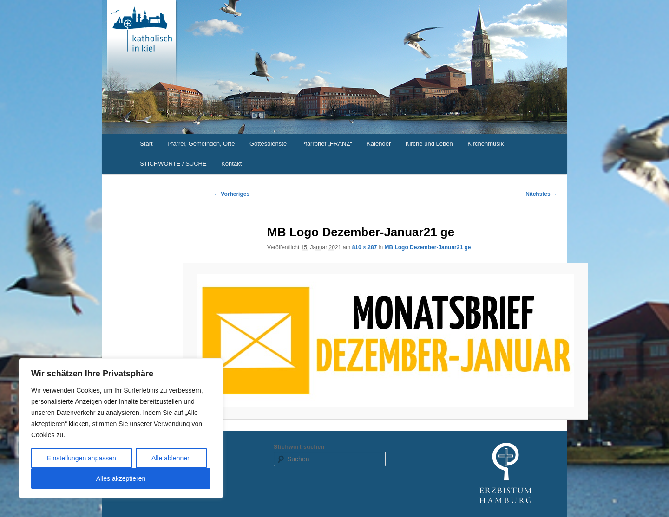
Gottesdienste (268, 143)
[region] (121, 428)
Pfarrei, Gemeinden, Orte (201, 143)
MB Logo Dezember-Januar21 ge (427, 247)
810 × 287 (364, 247)
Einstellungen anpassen (81, 458)
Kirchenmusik (485, 143)
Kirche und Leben (429, 143)
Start (146, 143)
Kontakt (231, 163)
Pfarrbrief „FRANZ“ (327, 143)
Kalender (379, 143)
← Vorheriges (231, 194)
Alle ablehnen (171, 458)
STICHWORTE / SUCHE (173, 163)
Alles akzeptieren (121, 478)
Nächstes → (541, 194)
